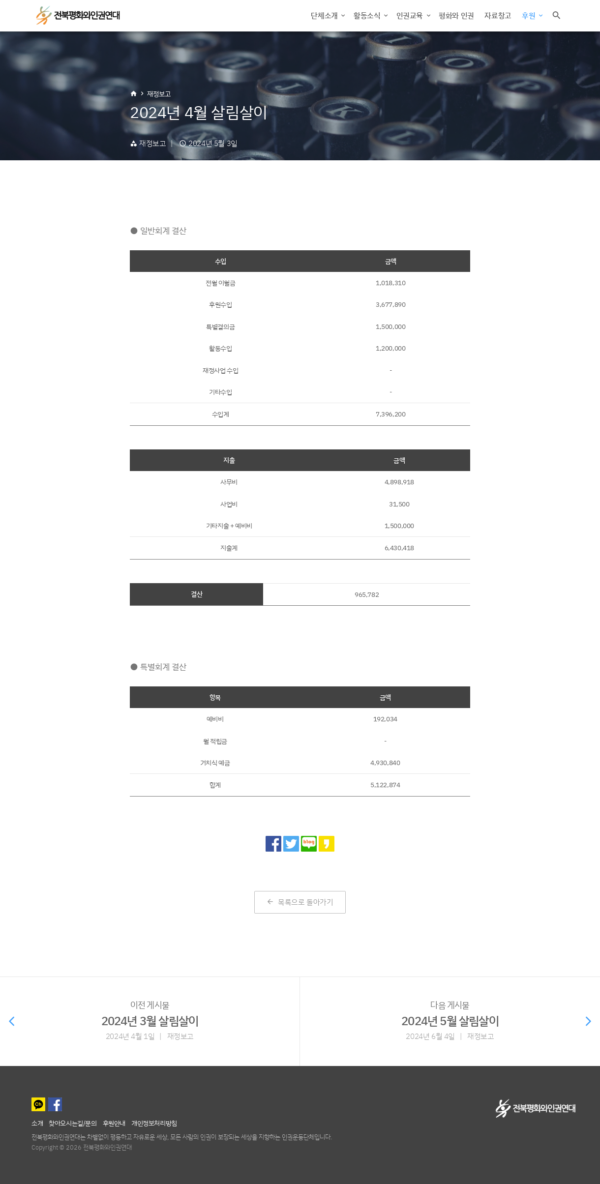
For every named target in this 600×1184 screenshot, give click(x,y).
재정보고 (159, 93)
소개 (37, 1122)
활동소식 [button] (368, 15)
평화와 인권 (456, 15)
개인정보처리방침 (154, 1122)
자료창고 (497, 15)
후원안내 (114, 1122)
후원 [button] (529, 15)
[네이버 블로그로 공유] (309, 844)
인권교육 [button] (410, 15)
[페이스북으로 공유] (273, 844)
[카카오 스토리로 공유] (326, 844)
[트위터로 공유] (291, 844)
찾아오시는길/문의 (72, 1122)
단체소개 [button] (325, 15)
